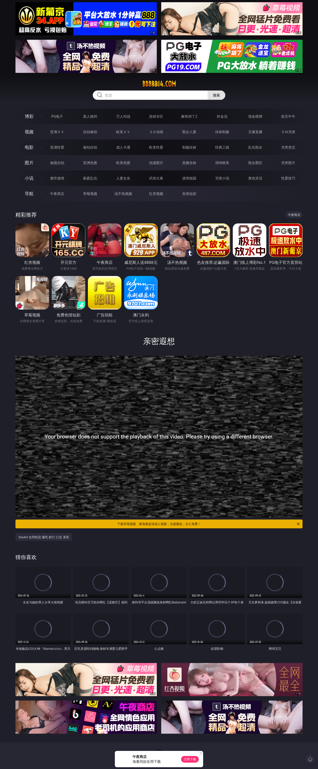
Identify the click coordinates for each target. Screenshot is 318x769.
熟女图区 (255, 162)
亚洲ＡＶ (57, 131)
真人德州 (90, 116)
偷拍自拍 (90, 147)
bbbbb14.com (159, 83)
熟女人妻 (189, 131)
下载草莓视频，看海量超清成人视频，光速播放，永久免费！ (208, 524)
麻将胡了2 (189, 116)
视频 (29, 132)
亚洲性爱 (57, 147)
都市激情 (57, 178)
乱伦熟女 (255, 147)
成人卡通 (123, 147)
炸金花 (222, 116)
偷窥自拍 (57, 162)
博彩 (29, 116)
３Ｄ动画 (156, 131)
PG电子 (57, 116)
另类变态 (288, 147)
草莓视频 (90, 193)
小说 (29, 178)
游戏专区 (156, 116)
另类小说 (222, 178)
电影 (29, 147)
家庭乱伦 (90, 178)
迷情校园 (189, 178)
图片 (29, 163)
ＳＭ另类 (288, 131)
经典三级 (222, 147)
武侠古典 (156, 178)
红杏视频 (156, 193)
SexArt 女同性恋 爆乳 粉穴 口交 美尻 (44, 537)
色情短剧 (189, 193)
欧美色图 (123, 162)
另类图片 (288, 162)
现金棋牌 (255, 116)
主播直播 (255, 131)
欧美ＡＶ (123, 131)
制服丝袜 (189, 147)
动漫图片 (156, 162)
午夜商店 (57, 193)
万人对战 (123, 116)
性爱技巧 (288, 178)
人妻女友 (123, 178)
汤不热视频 (123, 193)
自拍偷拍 (90, 131)
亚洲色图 (90, 162)
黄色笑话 (255, 178)
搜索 (216, 95)
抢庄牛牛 (288, 116)
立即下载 (190, 759)
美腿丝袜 (189, 162)
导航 (29, 194)
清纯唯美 (222, 162)
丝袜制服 (222, 131)
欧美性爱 (156, 147)
